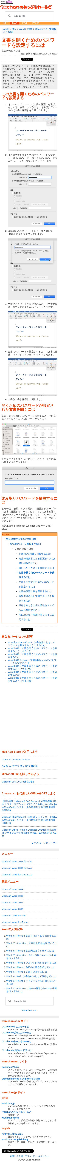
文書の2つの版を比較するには (35, 553)
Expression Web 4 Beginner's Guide (21, 1078)
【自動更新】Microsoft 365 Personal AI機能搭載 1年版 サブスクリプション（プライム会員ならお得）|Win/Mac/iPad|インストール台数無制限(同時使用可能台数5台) (29, 805)
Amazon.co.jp (11, 793)
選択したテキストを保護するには (36, 568)
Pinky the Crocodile (12, 1134)
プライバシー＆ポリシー (37, 1156)
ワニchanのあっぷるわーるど (16, 1041)
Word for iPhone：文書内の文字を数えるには (30, 950)
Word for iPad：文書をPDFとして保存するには (31, 976)
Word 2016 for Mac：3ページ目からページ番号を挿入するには (31, 956)
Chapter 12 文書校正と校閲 (25, 543)
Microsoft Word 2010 (12, 909)
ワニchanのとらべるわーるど (16, 1112)
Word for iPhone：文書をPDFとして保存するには (31, 937)
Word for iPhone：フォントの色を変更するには (31, 962)
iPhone (35, 23)
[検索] (29, 16)
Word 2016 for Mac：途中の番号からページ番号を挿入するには (31, 990)
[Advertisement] (29, 716)
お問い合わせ (16, 1156)
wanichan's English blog (15, 1139)
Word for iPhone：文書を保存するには (26, 971)
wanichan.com (29, 1010)
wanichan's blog (10, 1117)
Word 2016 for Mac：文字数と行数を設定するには (31, 944)
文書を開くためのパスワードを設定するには (28, 42)
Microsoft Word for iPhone (15, 922)
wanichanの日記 (10, 1067)
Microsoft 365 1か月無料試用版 (18, 781)
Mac (14, 23)
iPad (24, 23)
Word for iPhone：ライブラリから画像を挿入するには (31, 982)
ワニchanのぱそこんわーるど (16, 1032)
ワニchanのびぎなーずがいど (16, 1050)
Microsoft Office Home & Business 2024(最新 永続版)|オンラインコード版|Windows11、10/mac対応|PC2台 (29, 832)
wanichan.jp (8, 1103)
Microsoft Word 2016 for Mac (17, 868)
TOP (5, 23)
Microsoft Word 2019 (12, 889)
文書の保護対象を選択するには (35, 591)
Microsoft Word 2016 (12, 896)
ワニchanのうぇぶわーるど (15, 1026)
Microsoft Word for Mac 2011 (17, 874)
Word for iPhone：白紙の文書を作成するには (30, 967)
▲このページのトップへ (44, 843)
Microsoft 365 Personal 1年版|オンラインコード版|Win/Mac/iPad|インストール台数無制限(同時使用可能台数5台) (29, 820)
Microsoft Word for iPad (14, 915)
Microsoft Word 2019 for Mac (21, 538)
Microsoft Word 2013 (12, 902)
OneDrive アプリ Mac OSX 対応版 (20, 766)
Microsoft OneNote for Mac (16, 759)
